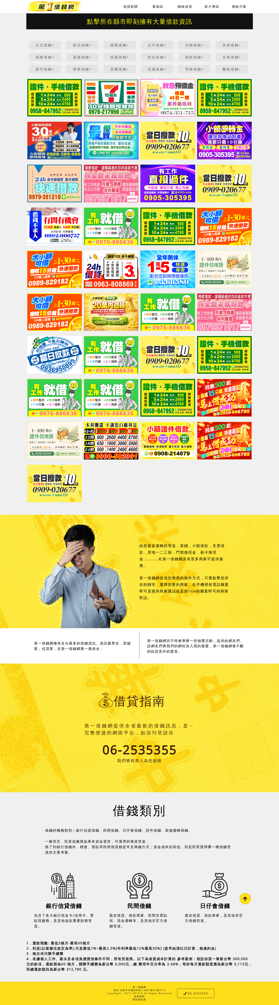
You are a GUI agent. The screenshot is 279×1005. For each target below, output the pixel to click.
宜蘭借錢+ (119, 69)
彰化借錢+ (157, 57)
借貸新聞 (130, 6)
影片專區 (212, 6)
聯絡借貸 (185, 6)
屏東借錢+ (82, 69)
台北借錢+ (45, 45)
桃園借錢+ (119, 45)
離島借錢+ (231, 69)
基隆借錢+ (45, 57)
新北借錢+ (82, 45)
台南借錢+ (194, 45)
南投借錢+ (194, 57)
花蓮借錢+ (157, 69)
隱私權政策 (139, 999)
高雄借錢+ (231, 45)
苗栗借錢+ (119, 57)
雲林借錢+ (194, 69)
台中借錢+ (157, 45)
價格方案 (239, 6)
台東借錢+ (231, 57)
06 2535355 (196, 993)
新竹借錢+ (45, 69)
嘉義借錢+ (82, 57)
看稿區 (157, 6)
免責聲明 (139, 996)
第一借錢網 (139, 987)
